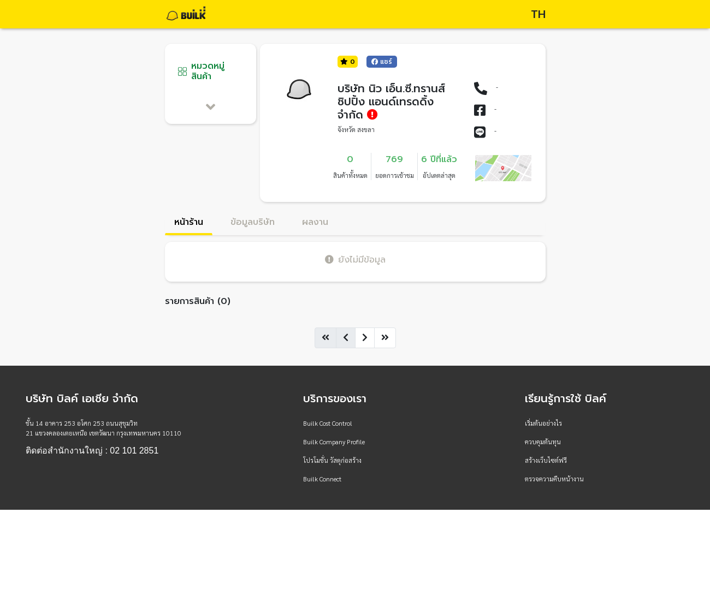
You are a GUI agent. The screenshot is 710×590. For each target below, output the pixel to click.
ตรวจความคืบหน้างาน (554, 478)
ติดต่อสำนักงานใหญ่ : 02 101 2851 (92, 450)
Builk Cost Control (327, 423)
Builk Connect (322, 478)
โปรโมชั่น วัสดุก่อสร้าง (332, 460)
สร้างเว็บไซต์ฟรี (546, 460)
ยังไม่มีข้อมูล (355, 259)
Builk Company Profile (334, 441)
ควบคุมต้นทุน (543, 441)
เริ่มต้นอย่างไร (543, 423)
